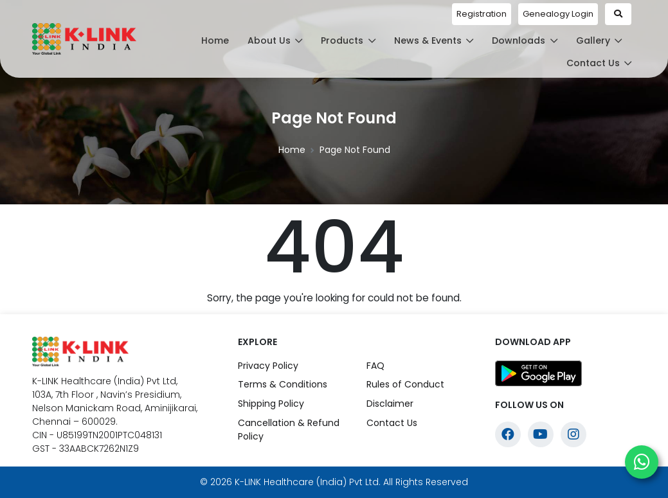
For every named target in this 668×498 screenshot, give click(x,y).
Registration (481, 14)
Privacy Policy (268, 365)
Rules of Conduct (405, 384)
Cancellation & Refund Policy (288, 429)
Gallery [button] (599, 40)
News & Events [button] (434, 40)
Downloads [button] (524, 40)
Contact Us (391, 422)
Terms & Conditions (282, 384)
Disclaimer (389, 403)
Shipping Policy (271, 403)
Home (215, 40)
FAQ (375, 365)
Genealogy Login (558, 14)
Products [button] (348, 40)
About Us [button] (275, 40)
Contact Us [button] (599, 63)
